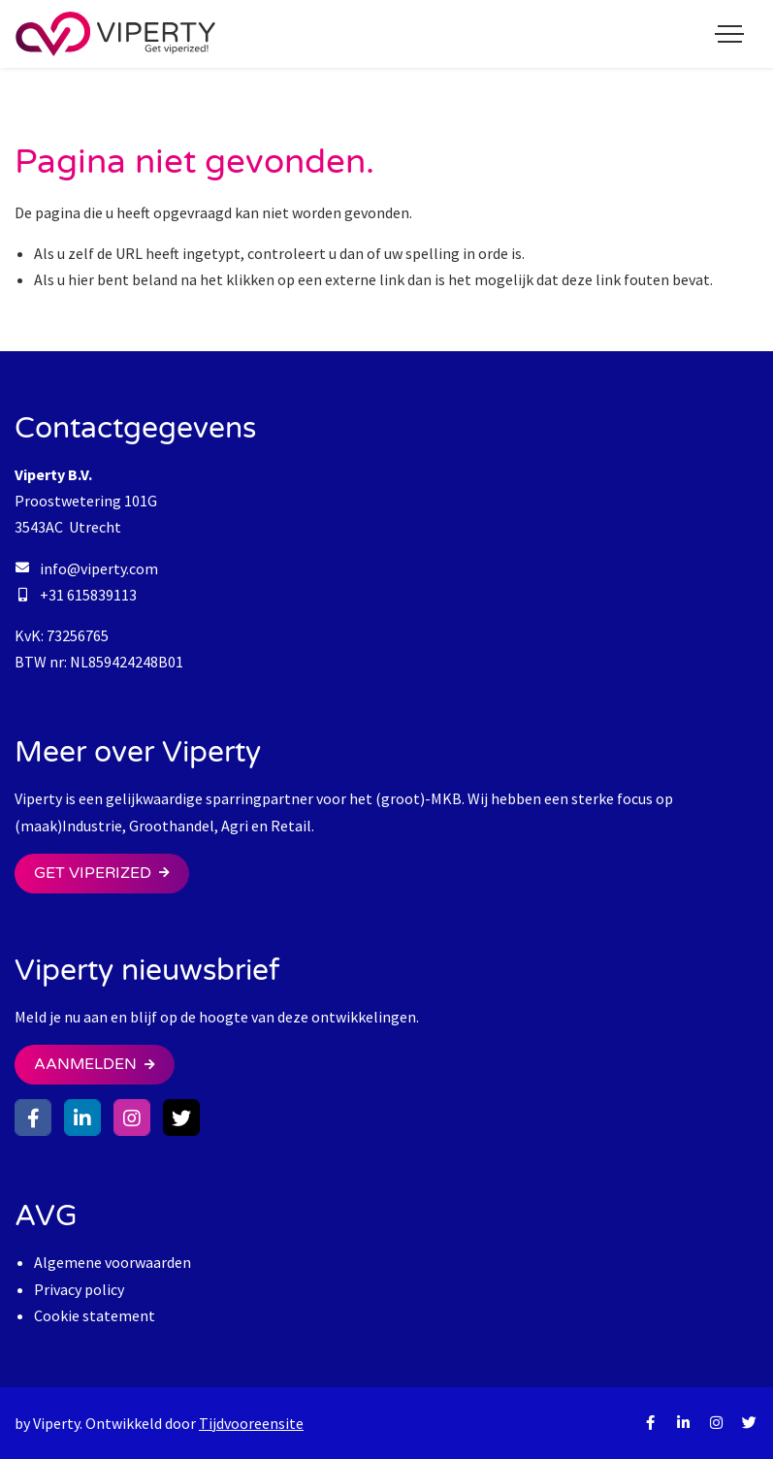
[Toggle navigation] (729, 34)
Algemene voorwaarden (112, 1262)
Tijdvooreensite (251, 1423)
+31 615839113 (88, 594)
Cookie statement (94, 1315)
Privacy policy (79, 1289)
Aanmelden (85, 1064)
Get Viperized (92, 873)
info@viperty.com (99, 568)
